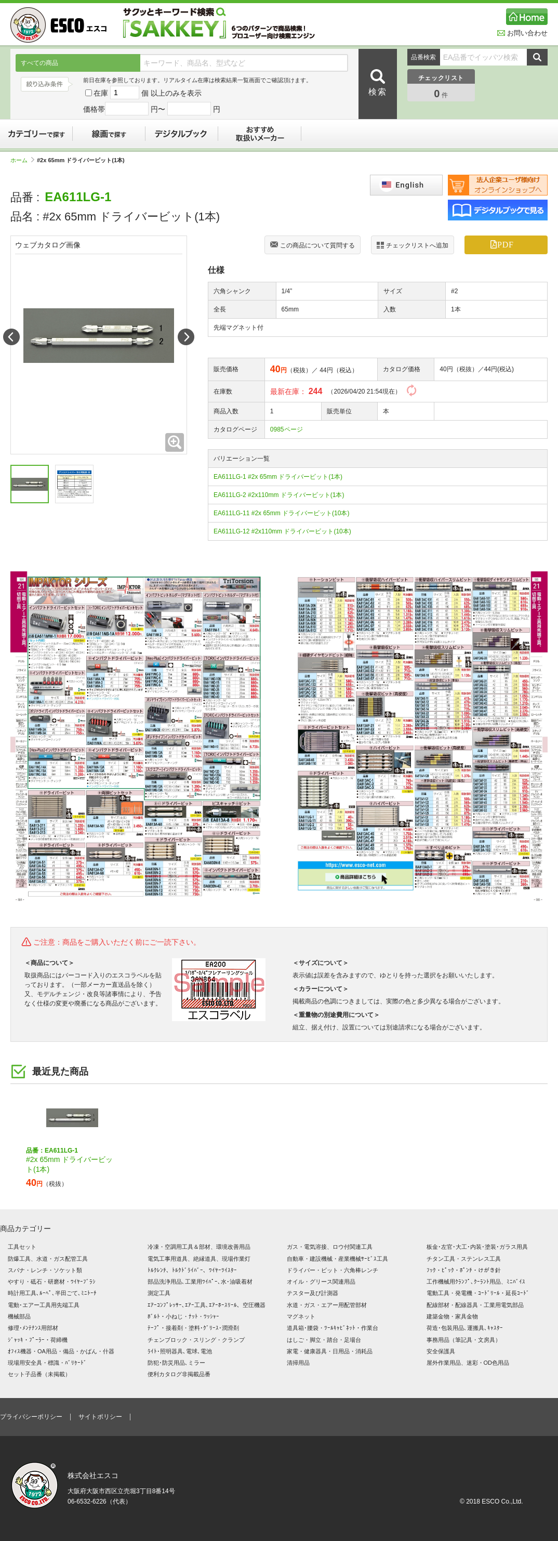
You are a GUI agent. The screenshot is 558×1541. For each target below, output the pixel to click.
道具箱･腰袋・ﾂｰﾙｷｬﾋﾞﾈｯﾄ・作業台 (332, 1328)
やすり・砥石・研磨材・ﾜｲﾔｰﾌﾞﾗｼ (52, 1281)
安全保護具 (441, 1351)
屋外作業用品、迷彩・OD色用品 (468, 1363)
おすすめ (259, 133)
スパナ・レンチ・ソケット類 (45, 1270)
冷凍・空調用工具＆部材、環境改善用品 (199, 1247)
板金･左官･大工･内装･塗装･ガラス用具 (477, 1247)
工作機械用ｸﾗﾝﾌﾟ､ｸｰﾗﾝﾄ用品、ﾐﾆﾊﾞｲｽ (476, 1281)
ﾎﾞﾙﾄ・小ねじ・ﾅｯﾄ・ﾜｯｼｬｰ (183, 1316)
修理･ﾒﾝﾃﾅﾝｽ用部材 (33, 1328)
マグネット (301, 1316)
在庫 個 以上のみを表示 (143, 93)
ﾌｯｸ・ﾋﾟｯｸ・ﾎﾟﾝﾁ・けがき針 (464, 1270)
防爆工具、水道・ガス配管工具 (48, 1259)
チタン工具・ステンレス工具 (464, 1259)
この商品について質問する (312, 246)
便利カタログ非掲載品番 (179, 1374)
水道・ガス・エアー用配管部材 (327, 1305)
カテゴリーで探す (36, 133)
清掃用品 (298, 1363)
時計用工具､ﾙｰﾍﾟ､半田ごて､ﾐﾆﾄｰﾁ (52, 1293)
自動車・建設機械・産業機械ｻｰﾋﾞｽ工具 (337, 1259)
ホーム (22, 160)
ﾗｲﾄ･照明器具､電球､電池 (180, 1351)
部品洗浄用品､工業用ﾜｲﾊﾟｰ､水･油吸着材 (200, 1281)
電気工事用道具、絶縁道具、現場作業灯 (199, 1259)
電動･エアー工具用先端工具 (43, 1305)
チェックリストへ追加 (412, 245)
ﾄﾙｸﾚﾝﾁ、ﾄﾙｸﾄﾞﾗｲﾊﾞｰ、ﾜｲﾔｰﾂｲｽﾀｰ (192, 1270)
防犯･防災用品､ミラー (176, 1363)
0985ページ (286, 429)
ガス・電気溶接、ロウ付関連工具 (330, 1247)
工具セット (22, 1247)
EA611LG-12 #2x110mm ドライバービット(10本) (282, 531)
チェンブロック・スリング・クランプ (196, 1340)
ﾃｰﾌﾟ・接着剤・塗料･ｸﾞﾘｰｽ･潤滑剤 (193, 1328)
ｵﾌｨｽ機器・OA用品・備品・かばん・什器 (61, 1351)
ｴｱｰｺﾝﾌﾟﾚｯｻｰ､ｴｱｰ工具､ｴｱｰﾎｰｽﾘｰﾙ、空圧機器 (206, 1305)
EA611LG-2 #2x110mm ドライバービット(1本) (279, 495)
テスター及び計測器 (312, 1293)
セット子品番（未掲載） (39, 1374)
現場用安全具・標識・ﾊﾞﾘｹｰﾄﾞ (47, 1363)
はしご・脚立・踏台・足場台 (324, 1340)
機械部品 (19, 1316)
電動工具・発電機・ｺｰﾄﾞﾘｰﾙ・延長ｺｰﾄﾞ (478, 1293)
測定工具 (159, 1293)
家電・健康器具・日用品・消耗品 (330, 1351)
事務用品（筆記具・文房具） (464, 1340)
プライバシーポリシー (31, 1416)
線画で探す (109, 133)
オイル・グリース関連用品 (321, 1281)
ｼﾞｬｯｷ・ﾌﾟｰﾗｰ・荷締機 (38, 1340)
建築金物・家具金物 (452, 1316)
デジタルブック (181, 133)
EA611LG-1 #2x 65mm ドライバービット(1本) (278, 476)
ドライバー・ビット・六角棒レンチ (332, 1270)
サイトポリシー (100, 1416)
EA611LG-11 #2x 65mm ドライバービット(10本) (281, 513)
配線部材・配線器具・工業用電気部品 (475, 1305)
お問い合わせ (522, 33)
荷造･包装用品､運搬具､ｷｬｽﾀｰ (465, 1328)
